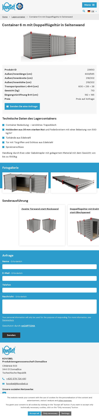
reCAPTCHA (28, 325)
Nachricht (14, 296)
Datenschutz (8, 320)
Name (12, 261)
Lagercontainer (18, 17)
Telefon (6, 284)
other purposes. (65, 400)
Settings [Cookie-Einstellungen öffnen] (65, 413)
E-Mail (12, 273)
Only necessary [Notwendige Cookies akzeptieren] (50, 413)
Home (5, 17)
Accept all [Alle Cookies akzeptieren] (34, 413)
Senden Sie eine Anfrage (22, 106)
